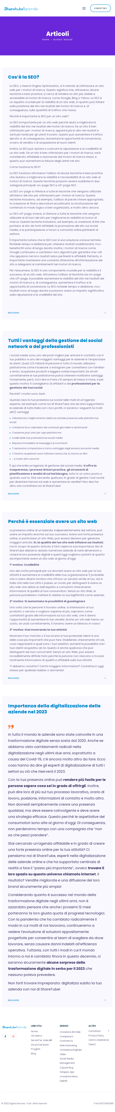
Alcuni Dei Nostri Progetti (40, 1047)
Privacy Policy (96, 1035)
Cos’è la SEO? (23, 77)
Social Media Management (67, 1061)
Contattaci (94, 1031)
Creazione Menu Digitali (69, 1078)
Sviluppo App (67, 1072)
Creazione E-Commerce (67, 1039)
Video (63, 1054)
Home (45, 39)
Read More (13, 312)
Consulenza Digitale (71, 1050)
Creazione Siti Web (70, 1032)
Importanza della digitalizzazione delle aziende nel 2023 (54, 709)
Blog (33, 1053)
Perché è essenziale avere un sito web (52, 521)
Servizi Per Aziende (41, 1040)
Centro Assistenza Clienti (98, 1042)
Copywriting (66, 1067)
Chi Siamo (36, 1035)
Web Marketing (68, 1045)
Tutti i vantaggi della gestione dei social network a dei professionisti (55, 343)
